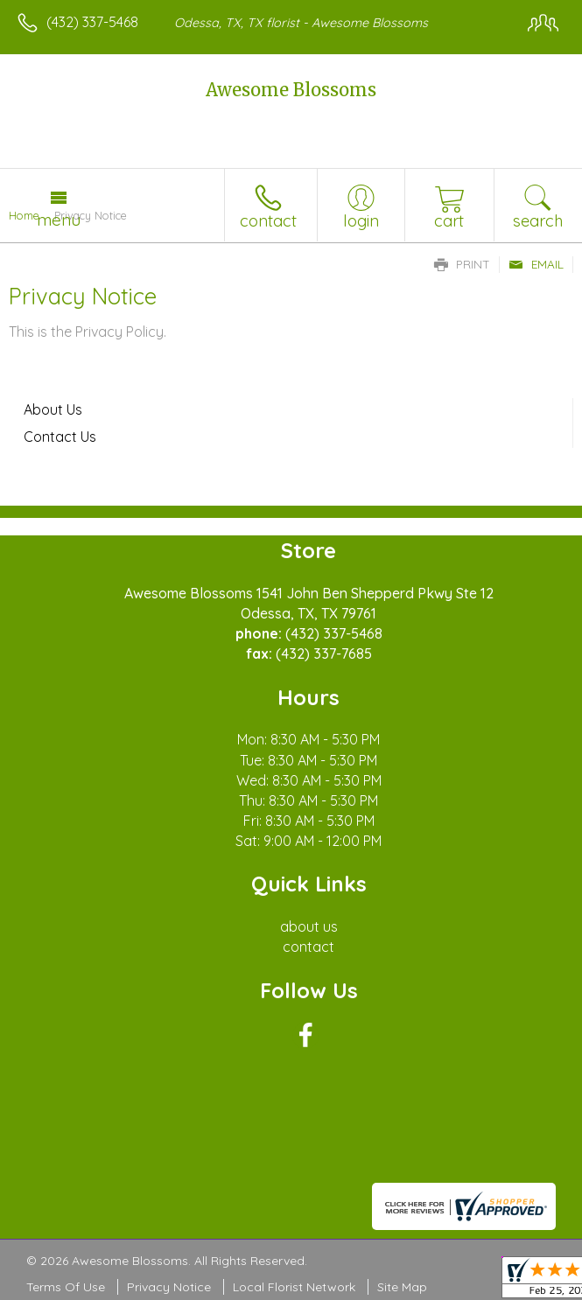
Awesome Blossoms (291, 90)
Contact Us (60, 436)
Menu (59, 219)
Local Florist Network (294, 1287)
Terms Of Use (65, 1287)
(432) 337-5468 (92, 22)
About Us (53, 409)
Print (462, 264)
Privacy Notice (169, 1287)
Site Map (402, 1287)
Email (536, 264)
